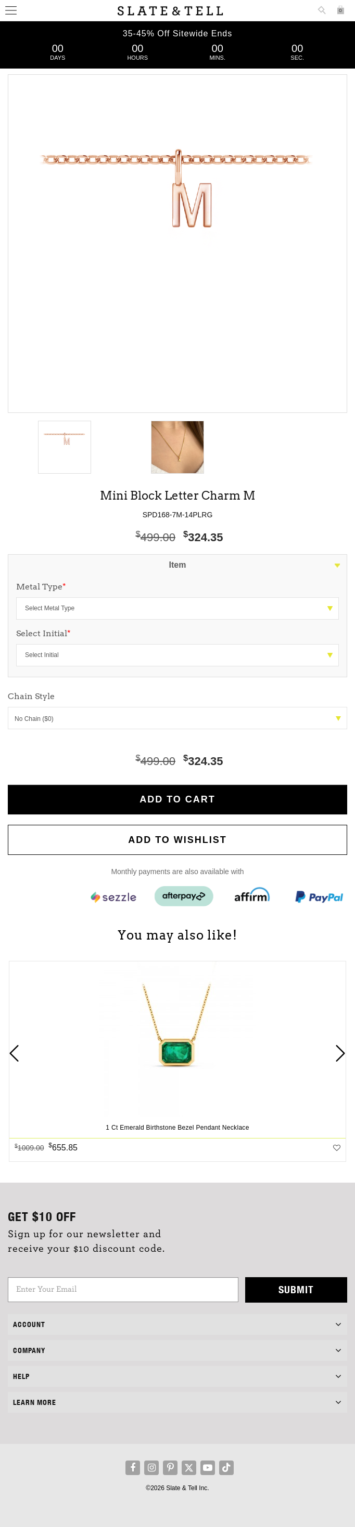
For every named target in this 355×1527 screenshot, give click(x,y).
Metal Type (41, 587)
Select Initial (43, 633)
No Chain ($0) (178, 718)
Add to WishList (177, 840)
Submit (296, 1289)
